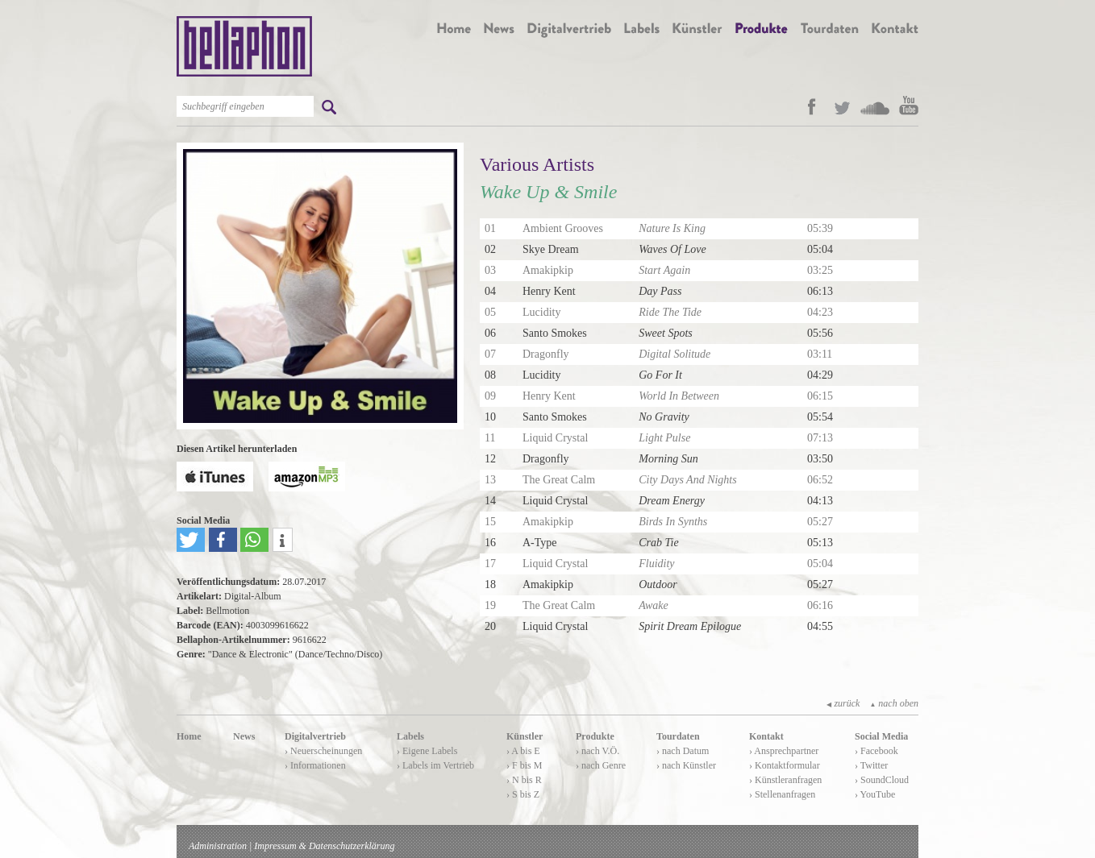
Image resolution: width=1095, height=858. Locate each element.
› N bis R (524, 779)
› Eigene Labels (427, 750)
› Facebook (876, 750)
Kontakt (766, 736)
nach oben (893, 703)
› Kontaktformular (784, 765)
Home (189, 736)
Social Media (881, 736)
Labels (410, 736)
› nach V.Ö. (597, 750)
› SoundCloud (882, 779)
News (244, 736)
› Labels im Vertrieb (435, 765)
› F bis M (524, 765)
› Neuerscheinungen (323, 750)
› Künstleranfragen (785, 779)
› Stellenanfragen (782, 794)
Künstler (524, 736)
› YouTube (875, 794)
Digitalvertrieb (315, 736)
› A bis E (523, 750)
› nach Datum (682, 750)
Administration (218, 846)
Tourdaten (678, 736)
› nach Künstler (686, 765)
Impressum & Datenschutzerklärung (324, 846)
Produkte (595, 736)
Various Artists (537, 164)
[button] (191, 540)
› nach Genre (601, 765)
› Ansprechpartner (783, 750)
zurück (843, 703)
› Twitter (871, 765)
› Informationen (315, 765)
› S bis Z (522, 794)
